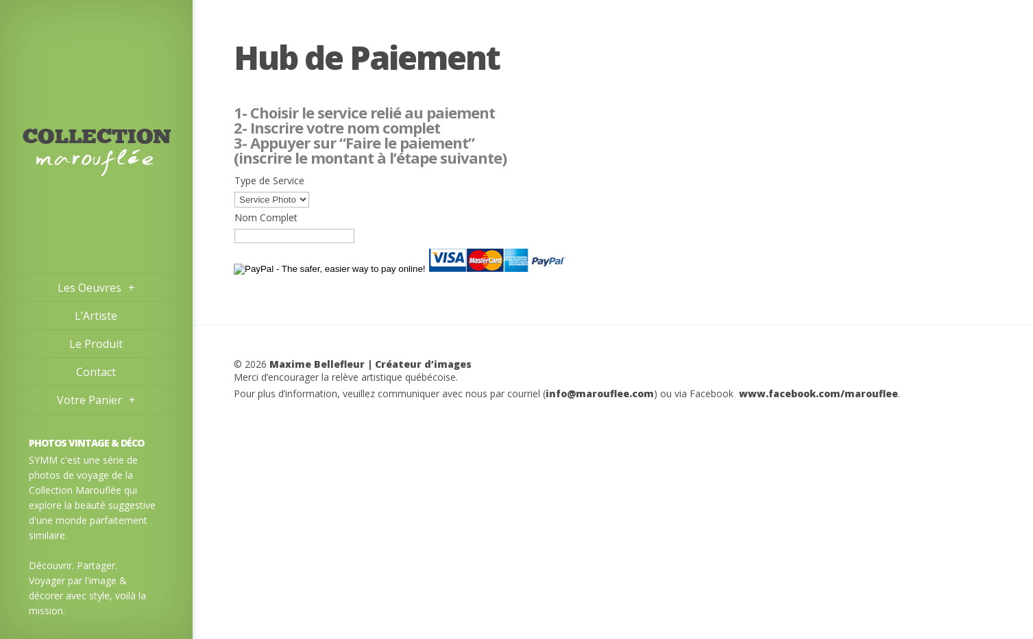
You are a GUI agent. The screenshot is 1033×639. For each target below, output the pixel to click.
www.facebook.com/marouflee (818, 393)
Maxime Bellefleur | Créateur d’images (370, 364)
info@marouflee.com (600, 393)
